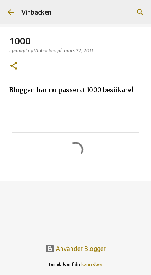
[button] (13, 66)
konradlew (92, 264)
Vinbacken (36, 12)
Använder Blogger (75, 248)
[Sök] (140, 12)
